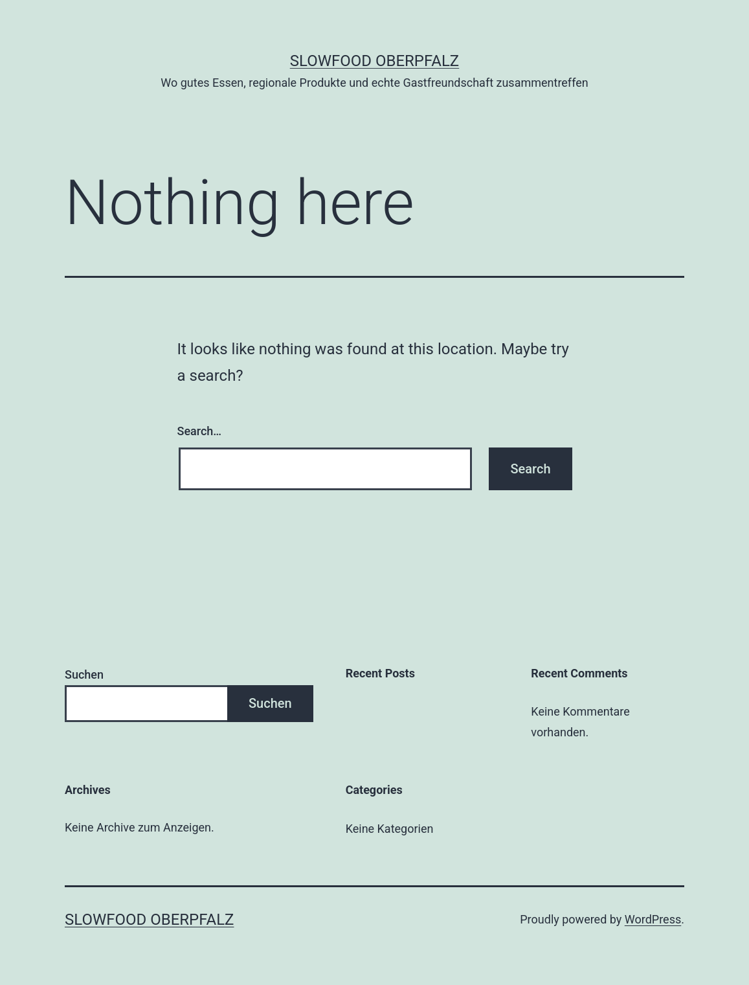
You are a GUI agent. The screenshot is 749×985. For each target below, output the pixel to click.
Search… (199, 431)
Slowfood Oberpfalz (374, 61)
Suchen (84, 674)
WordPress (653, 919)
